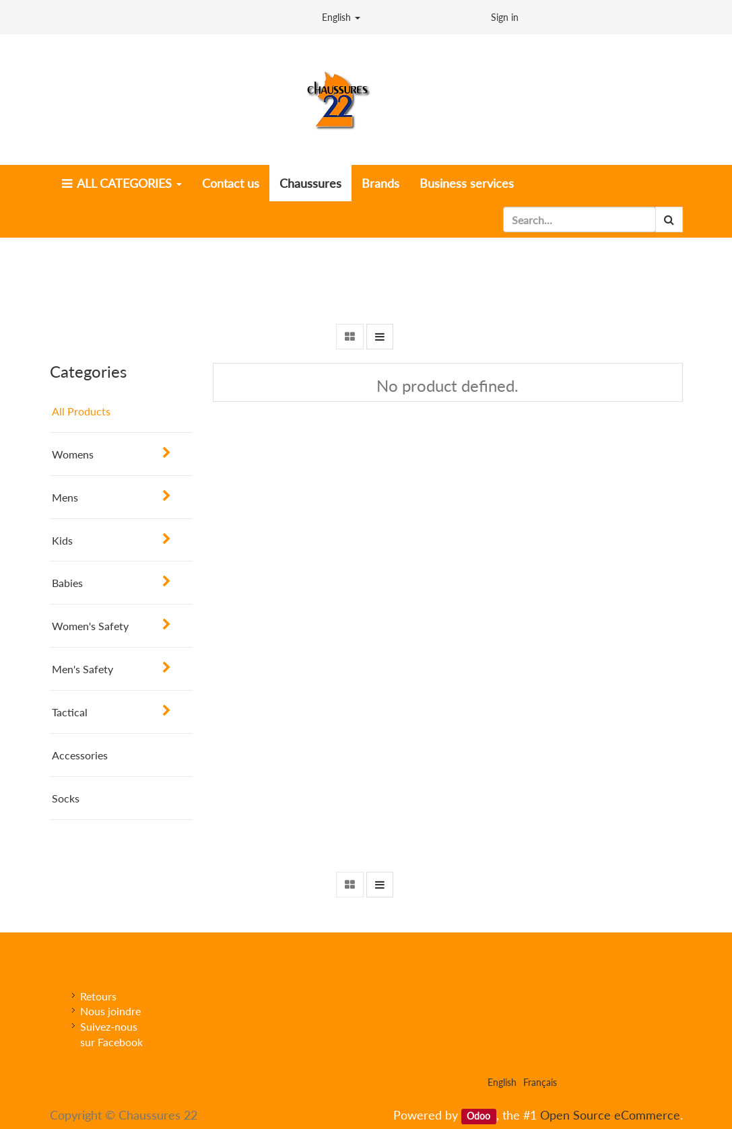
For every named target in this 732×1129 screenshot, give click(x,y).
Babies (67, 582)
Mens (65, 497)
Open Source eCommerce (610, 1114)
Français (540, 1082)
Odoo (478, 1116)
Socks (65, 798)
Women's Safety (90, 625)
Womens (73, 454)
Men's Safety (82, 668)
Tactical (70, 712)
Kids (62, 540)
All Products (81, 411)
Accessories (80, 755)
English (341, 17)
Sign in (505, 17)
